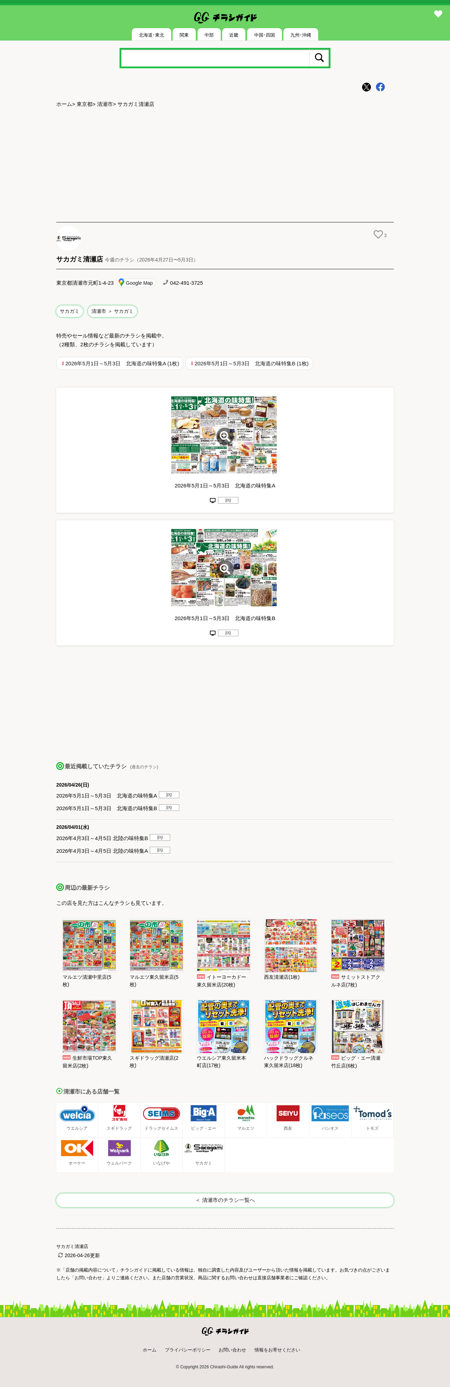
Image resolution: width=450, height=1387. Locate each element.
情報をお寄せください (277, 1350)
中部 (209, 35)
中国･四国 (264, 35)
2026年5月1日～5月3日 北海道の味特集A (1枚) (122, 363)
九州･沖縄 (300, 35)
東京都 (84, 104)
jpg (228, 499)
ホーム (64, 104)
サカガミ (69, 311)
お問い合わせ (232, 1350)
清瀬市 (105, 104)
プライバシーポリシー (188, 1350)
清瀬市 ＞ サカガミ (112, 311)
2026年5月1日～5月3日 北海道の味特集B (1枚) (251, 363)
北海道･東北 (151, 35)
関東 (184, 35)
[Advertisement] (225, 165)
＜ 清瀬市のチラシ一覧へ (225, 1200)
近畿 (233, 35)
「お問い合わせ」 (88, 1277)
